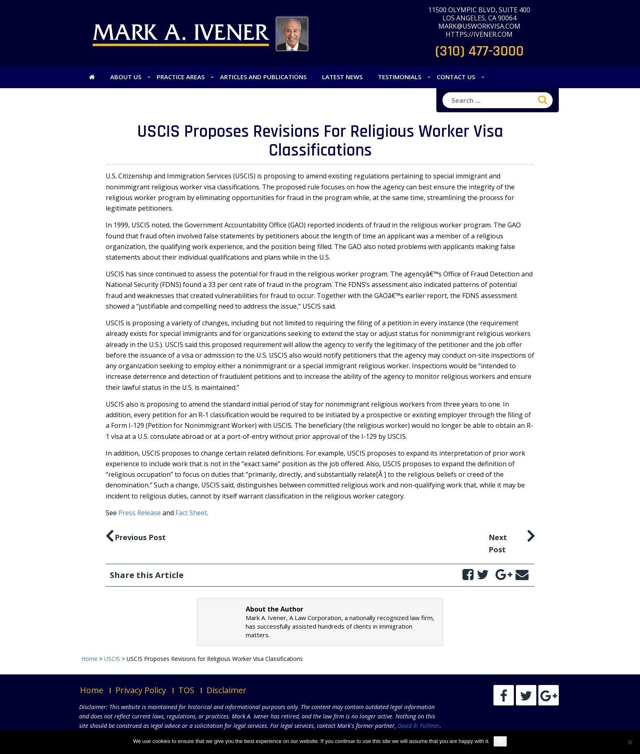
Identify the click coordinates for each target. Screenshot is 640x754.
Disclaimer (227, 690)
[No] (630, 742)
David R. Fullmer (419, 726)
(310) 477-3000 (479, 51)
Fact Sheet (191, 512)
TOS (186, 690)
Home (91, 690)
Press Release (139, 512)
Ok (500, 741)
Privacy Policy (141, 690)
